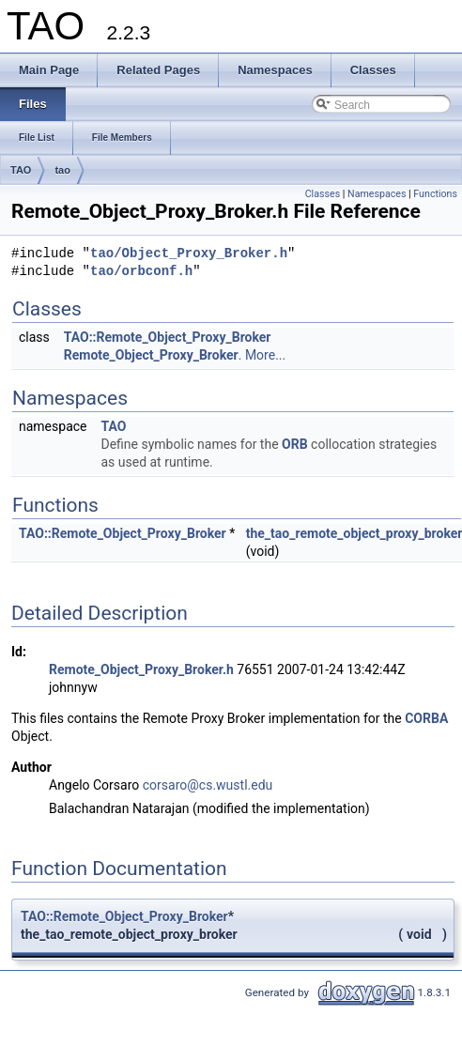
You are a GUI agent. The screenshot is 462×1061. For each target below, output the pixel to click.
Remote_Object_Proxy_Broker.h (141, 669)
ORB (295, 444)
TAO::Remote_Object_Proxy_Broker (167, 337)
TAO (20, 170)
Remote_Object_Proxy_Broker (151, 354)
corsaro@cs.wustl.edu (208, 784)
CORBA (426, 718)
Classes (322, 194)
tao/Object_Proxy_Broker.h (188, 254)
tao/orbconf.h (141, 272)
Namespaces (376, 194)
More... (265, 354)
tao (62, 170)
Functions (435, 194)
